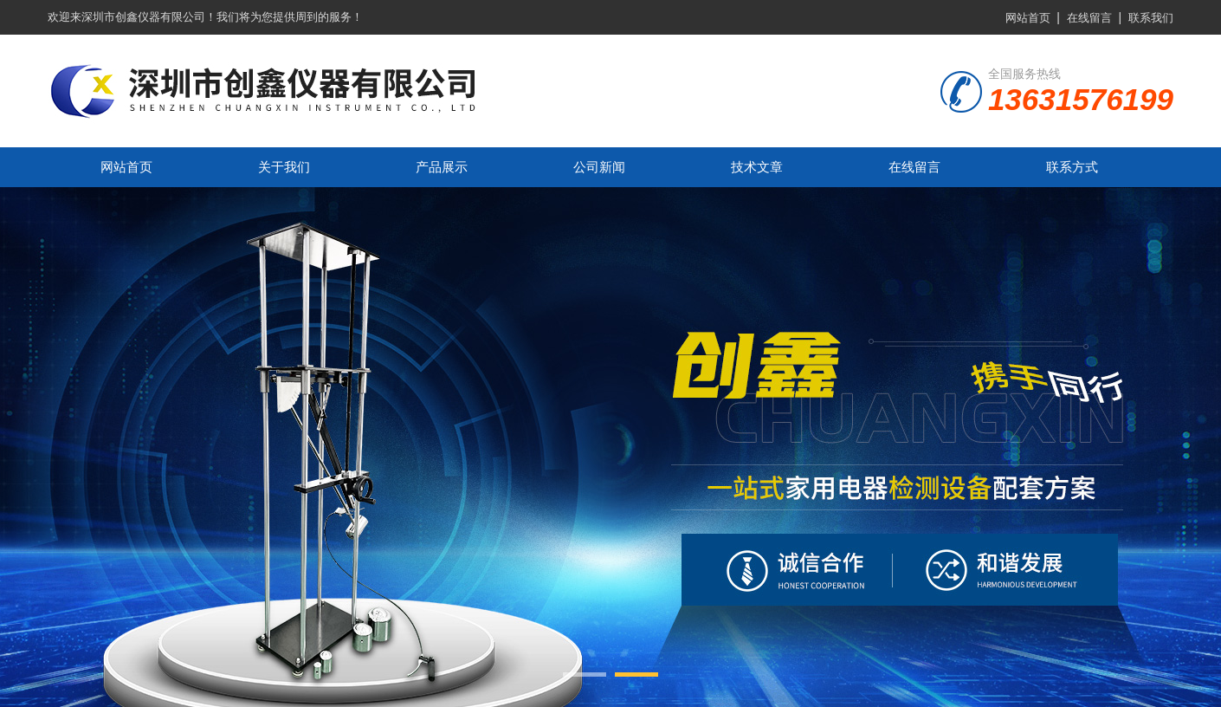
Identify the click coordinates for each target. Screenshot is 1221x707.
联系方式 (1072, 166)
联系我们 (1150, 17)
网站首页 (1027, 17)
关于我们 (284, 166)
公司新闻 (599, 166)
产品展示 (442, 166)
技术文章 (757, 166)
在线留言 (1089, 17)
